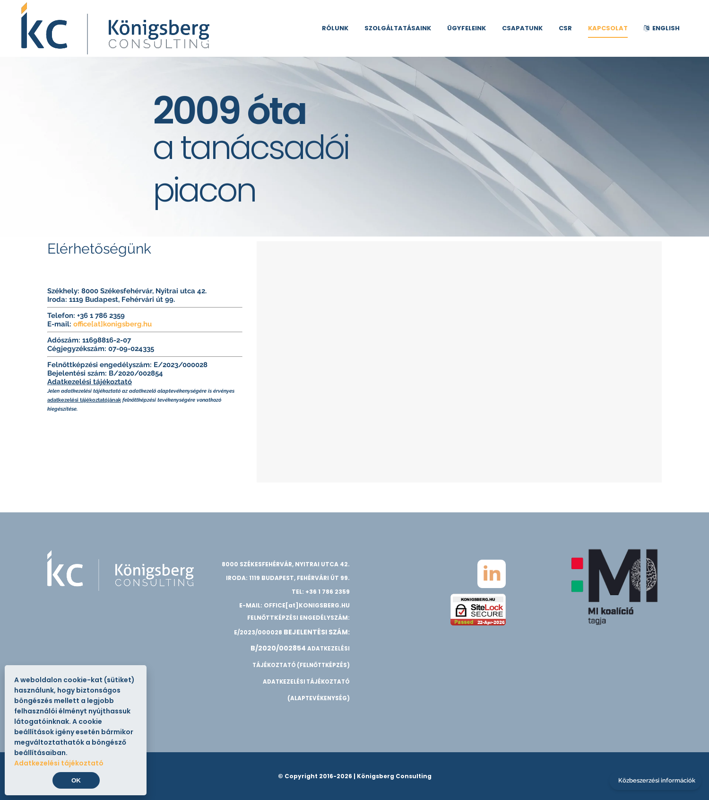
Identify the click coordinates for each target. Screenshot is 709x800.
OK (76, 780)
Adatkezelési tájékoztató (89, 382)
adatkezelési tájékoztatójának (84, 400)
